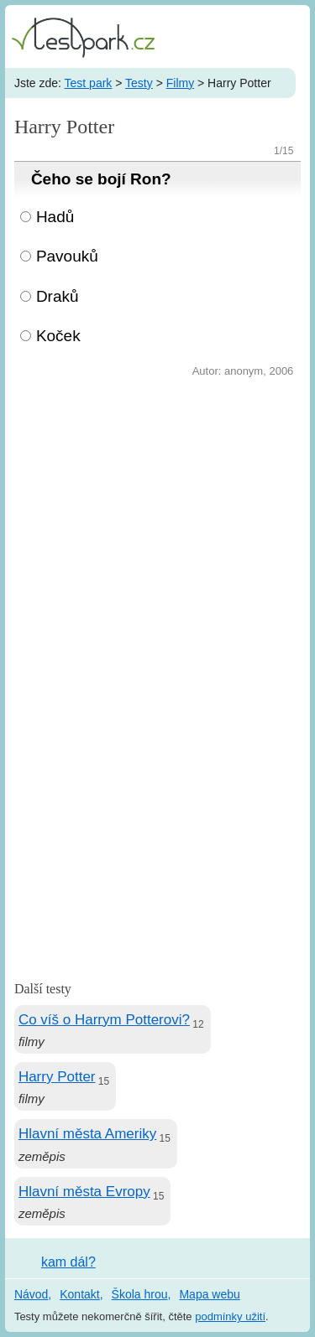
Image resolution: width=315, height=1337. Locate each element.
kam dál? (68, 1262)
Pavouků (67, 256)
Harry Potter (57, 1077)
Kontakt (79, 1294)
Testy (139, 83)
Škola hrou (140, 1294)
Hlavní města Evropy (84, 1192)
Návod (31, 1294)
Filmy (180, 83)
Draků (57, 296)
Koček (58, 336)
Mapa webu (209, 1294)
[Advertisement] (157, 547)
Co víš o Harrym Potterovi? (104, 1020)
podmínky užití (230, 1316)
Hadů (55, 216)
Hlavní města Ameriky (87, 1134)
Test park (89, 83)
